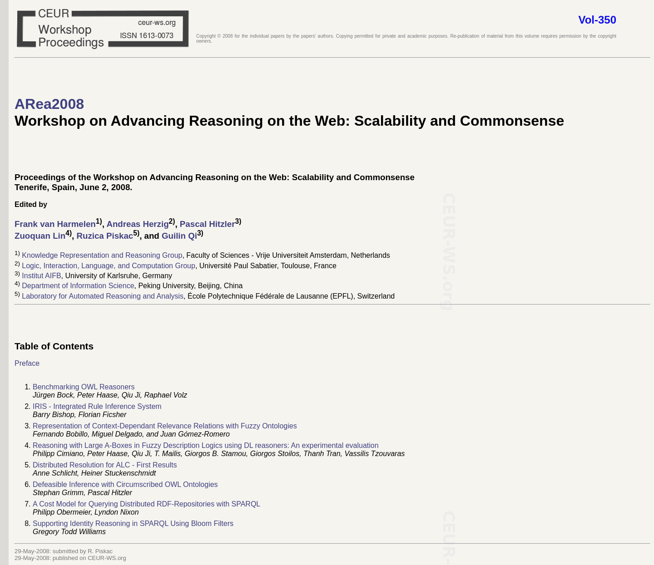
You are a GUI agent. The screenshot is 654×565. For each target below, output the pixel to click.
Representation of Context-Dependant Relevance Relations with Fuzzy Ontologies (165, 426)
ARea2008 (49, 104)
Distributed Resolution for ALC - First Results (105, 465)
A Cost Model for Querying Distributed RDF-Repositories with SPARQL (146, 504)
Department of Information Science (78, 286)
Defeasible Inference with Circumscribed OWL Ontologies (125, 484)
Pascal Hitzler (207, 224)
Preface (27, 363)
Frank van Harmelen (55, 224)
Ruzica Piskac (104, 236)
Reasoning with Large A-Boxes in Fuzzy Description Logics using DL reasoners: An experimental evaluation (206, 445)
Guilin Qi (179, 236)
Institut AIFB (41, 276)
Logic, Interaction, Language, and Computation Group (108, 266)
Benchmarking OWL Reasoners (83, 387)
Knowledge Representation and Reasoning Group (102, 256)
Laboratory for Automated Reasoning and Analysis (102, 296)
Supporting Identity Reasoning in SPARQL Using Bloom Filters (133, 523)
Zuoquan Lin (40, 236)
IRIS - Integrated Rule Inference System (97, 406)
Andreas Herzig (137, 224)
